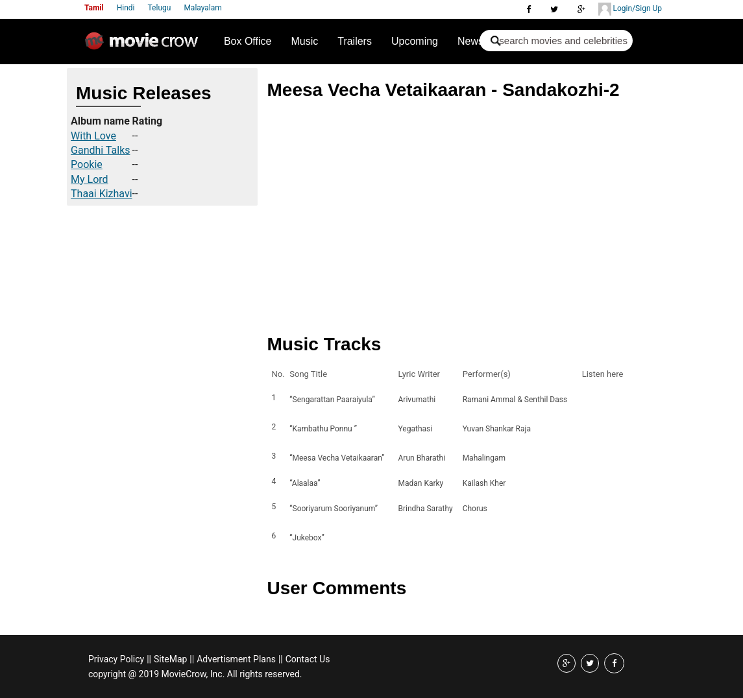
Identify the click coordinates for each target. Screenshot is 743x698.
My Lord (89, 179)
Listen (595, 399)
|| (149, 659)
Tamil (94, 7)
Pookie (87, 164)
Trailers (354, 41)
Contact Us (308, 659)
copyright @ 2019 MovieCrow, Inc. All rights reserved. (195, 674)
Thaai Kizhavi (101, 193)
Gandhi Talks (100, 150)
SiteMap (170, 659)
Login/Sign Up (630, 9)
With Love (93, 136)
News (470, 41)
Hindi (126, 7)
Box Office (248, 41)
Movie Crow (144, 46)
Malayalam (202, 7)
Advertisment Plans (236, 659)
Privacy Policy (116, 659)
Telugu (159, 7)
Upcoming (414, 41)
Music (304, 41)
